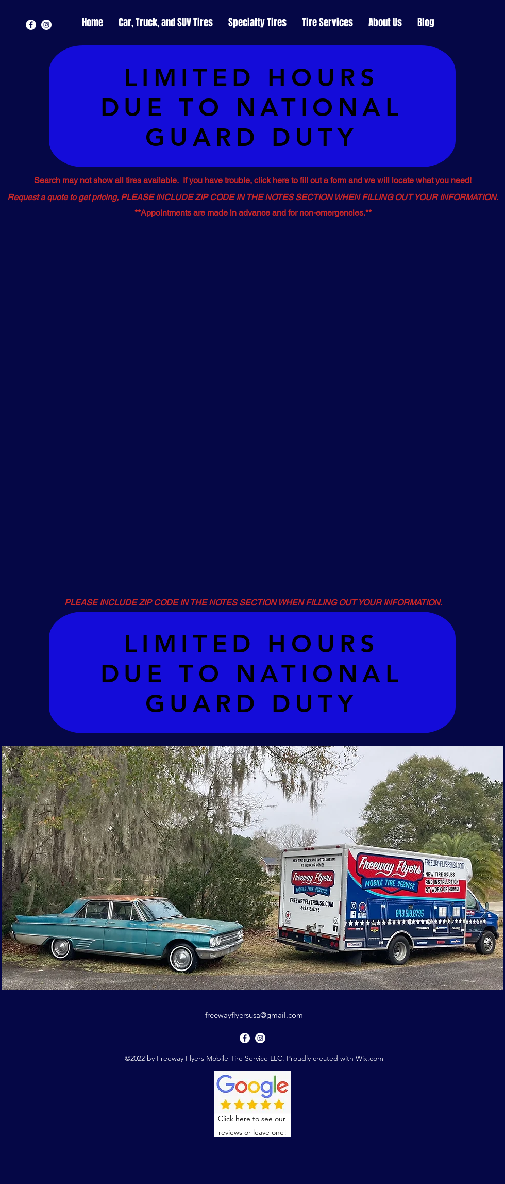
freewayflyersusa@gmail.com (254, 1015)
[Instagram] (46, 25)
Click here (234, 1118)
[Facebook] (31, 25)
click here (271, 180)
